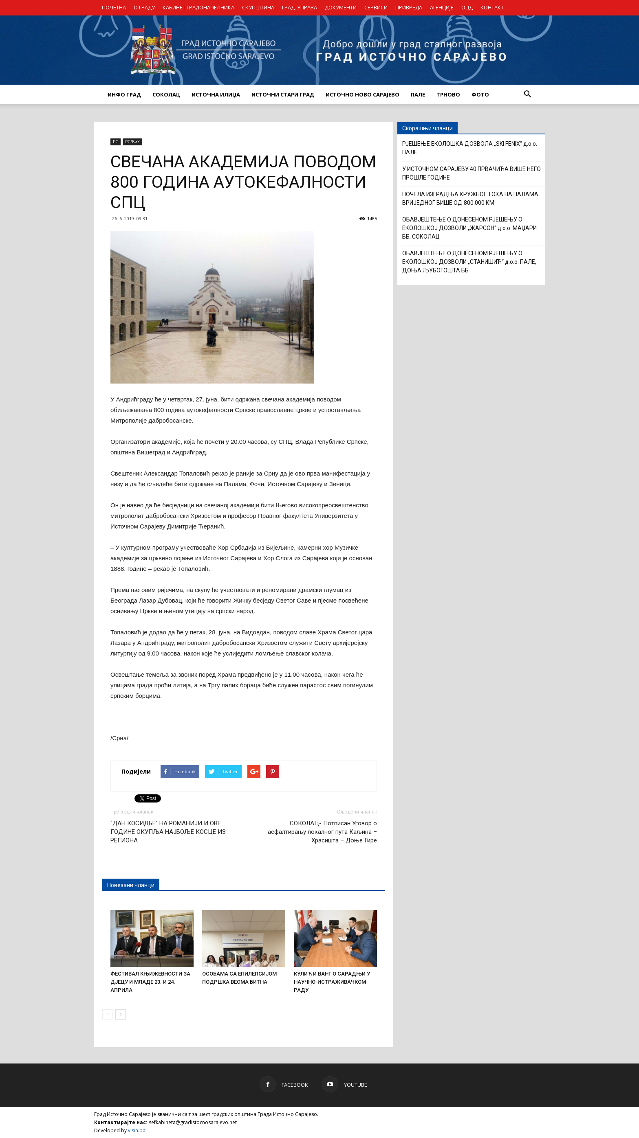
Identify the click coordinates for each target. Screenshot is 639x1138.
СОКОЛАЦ (166, 94)
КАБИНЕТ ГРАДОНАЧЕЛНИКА (198, 7)
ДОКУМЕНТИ (341, 7)
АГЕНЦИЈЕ (442, 7)
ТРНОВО (448, 94)
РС (115, 142)
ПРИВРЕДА (408, 7)
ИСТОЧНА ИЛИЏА (216, 94)
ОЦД (467, 7)
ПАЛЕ (418, 94)
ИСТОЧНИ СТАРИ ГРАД (282, 94)
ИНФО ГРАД (124, 94)
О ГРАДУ (144, 7)
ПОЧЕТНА (114, 7)
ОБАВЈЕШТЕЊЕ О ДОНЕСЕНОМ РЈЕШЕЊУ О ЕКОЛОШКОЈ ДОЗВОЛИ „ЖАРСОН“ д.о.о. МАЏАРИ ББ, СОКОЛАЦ (469, 228)
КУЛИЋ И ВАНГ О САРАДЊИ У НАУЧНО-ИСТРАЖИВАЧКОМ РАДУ (332, 982)
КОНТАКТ (492, 7)
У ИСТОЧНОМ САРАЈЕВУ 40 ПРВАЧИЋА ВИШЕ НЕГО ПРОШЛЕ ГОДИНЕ (471, 173)
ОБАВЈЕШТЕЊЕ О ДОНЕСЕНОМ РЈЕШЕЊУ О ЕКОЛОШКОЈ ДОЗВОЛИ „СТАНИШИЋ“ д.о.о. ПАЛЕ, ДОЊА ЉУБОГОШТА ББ (469, 262)
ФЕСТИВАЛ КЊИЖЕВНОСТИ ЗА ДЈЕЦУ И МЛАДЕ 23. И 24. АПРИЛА (150, 982)
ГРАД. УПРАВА (299, 7)
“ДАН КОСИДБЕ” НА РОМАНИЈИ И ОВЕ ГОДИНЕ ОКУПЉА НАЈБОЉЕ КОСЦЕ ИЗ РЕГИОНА (168, 832)
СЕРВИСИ (376, 7)
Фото (480, 94)
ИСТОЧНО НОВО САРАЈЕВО (362, 94)
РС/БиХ (132, 142)
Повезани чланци (130, 885)
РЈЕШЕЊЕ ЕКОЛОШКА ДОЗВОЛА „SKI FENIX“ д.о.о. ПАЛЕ (469, 148)
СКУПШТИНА (258, 7)
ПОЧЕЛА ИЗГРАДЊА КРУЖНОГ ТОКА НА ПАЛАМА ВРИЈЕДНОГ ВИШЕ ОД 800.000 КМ (470, 198)
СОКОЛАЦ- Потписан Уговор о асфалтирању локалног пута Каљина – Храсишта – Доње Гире (322, 832)
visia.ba (136, 1130)
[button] (527, 94)
